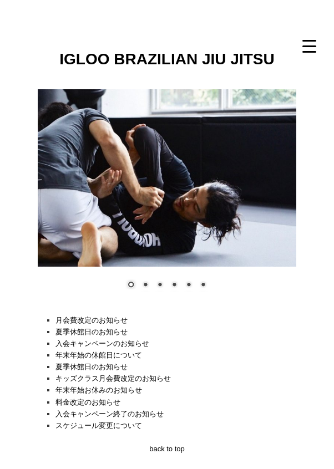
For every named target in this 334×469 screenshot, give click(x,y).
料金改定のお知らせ (87, 402)
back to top (167, 449)
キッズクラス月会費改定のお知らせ (113, 378)
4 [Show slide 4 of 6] (174, 285)
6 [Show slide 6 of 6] (203, 285)
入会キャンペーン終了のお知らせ (109, 414)
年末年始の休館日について (98, 355)
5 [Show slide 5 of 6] (189, 285)
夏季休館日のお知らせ (91, 332)
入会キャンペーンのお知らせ (102, 343)
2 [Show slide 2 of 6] (145, 285)
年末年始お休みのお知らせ (98, 390)
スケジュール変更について (98, 425)
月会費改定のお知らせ (91, 320)
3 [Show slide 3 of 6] (160, 285)
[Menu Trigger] (309, 46)
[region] (167, 196)
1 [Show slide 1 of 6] (131, 285)
